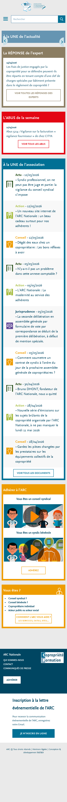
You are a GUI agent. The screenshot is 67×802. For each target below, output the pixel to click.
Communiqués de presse (17, 668)
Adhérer (11, 679)
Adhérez (33, 570)
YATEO (40, 752)
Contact (8, 664)
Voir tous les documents (33, 473)
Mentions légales (39, 749)
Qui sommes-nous (13, 660)
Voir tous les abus (33, 144)
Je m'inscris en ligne (33, 733)
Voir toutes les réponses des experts (34, 95)
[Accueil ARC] (33, 6)
